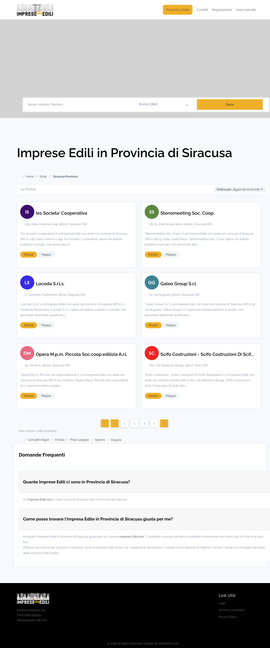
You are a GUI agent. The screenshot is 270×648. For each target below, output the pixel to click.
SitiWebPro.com (168, 643)
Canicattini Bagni (38, 439)
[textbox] (165, 104)
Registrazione (222, 10)
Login (222, 603)
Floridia (59, 439)
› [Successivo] (164, 423)
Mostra (28, 254)
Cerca (230, 104)
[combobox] (165, 104)
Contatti (202, 10)
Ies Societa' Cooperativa (61, 213)
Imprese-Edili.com (39, 499)
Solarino (100, 439)
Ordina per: (224, 189)
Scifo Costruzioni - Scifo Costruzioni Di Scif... (207, 354)
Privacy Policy (227, 617)
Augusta (116, 439)
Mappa (46, 254)
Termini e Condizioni (231, 610)
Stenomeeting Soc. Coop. (187, 213)
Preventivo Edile (177, 10)
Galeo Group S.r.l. (178, 283)
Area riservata (246, 10)
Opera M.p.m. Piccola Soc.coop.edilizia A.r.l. (81, 354)
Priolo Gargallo (79, 439)
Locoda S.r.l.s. (50, 283)
